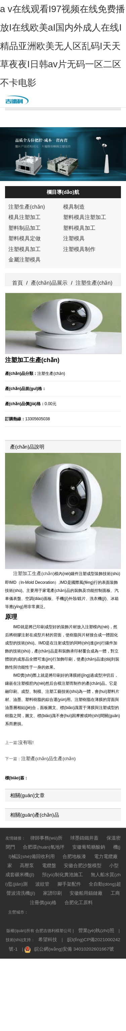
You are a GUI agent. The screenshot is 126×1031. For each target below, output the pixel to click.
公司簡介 (63, 105)
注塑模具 (72, 324)
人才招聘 (63, 174)
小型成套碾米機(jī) (77, 937)
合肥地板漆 (47, 929)
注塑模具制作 (77, 333)
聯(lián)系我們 (63, 157)
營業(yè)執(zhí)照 (93, 989)
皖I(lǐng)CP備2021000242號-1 (87, 997)
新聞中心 (63, 140)
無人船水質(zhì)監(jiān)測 (53, 946)
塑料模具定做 (22, 324)
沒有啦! (24, 823)
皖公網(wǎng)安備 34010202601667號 (66, 1005)
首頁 (17, 362)
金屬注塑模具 (22, 343)
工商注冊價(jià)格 (55, 962)
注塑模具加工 (22, 333)
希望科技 (42, 997)
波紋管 (90, 946)
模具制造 (72, 296)
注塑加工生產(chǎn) (31, 656)
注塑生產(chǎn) (24, 296)
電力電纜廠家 (77, 929)
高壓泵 (103, 929)
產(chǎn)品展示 (63, 123)
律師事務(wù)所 (47, 913)
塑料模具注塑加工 (82, 305)
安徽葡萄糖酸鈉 (75, 921)
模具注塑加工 (22, 305)
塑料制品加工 (22, 315)
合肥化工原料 (91, 962)
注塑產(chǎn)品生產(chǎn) (45, 836)
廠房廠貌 (63, 191)
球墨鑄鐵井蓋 (81, 913)
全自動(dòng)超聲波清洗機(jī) (44, 954)
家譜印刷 (87, 954)
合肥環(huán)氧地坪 (36, 921)
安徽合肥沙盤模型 (37, 937)
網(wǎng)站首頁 (63, 88)
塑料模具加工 (77, 315)
